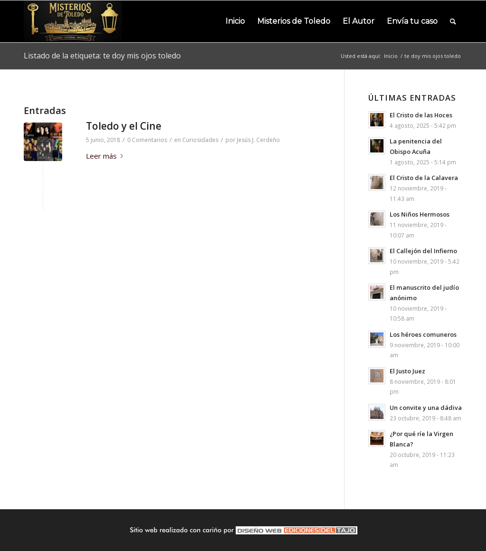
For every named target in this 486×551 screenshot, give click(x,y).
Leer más (106, 156)
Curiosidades (200, 140)
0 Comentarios (147, 140)
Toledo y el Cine (123, 126)
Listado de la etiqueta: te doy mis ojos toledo (102, 55)
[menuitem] (235, 21)
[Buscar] (453, 21)
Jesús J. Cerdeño (258, 140)
